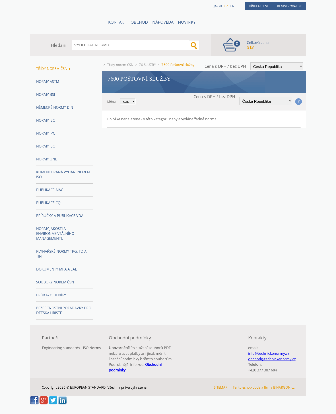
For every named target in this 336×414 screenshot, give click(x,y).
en (232, 6)
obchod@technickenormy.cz (272, 359)
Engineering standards (61, 347)
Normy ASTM (47, 81)
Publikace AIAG (50, 189)
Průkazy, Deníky (51, 295)
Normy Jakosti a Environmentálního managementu (55, 233)
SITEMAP (220, 387)
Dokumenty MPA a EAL (56, 269)
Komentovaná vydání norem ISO (63, 174)
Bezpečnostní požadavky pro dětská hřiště (63, 310)
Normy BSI (45, 94)
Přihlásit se (259, 6)
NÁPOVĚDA (162, 22)
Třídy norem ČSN (120, 64)
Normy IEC (45, 120)
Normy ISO (45, 146)
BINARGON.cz (284, 387)
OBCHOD (139, 22)
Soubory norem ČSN (55, 282)
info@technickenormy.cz (268, 353)
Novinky (187, 22)
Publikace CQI (48, 202)
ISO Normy (92, 347)
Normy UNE (46, 159)
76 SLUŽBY (147, 64)
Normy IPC (45, 133)
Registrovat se (289, 6)
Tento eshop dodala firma (252, 387)
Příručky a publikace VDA (59, 215)
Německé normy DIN (54, 107)
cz (226, 6)
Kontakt (117, 22)
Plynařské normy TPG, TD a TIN (61, 254)
